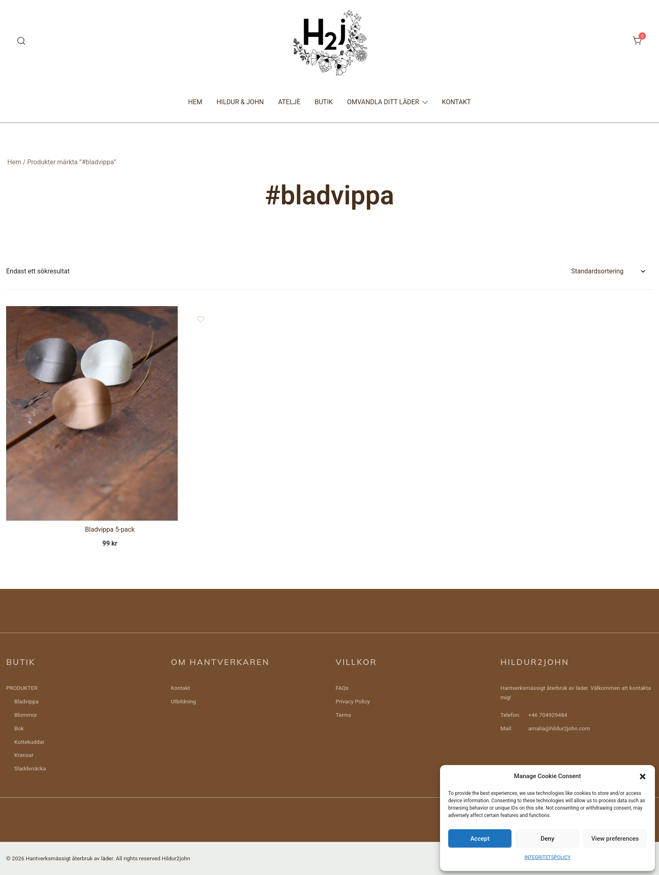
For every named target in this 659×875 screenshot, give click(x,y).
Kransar (24, 755)
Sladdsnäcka (30, 768)
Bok (19, 728)
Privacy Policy (353, 701)
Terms (343, 715)
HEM (195, 102)
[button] (643, 776)
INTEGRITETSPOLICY (547, 857)
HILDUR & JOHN (240, 102)
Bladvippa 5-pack (109, 529)
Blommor (25, 715)
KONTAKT (456, 102)
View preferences (615, 838)
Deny (547, 838)
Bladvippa (26, 701)
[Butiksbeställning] (608, 271)
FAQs (342, 688)
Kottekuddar (29, 741)
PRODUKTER (22, 688)
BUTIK (324, 102)
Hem (14, 162)
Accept (479, 838)
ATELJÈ (289, 102)
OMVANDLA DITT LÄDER (383, 102)
